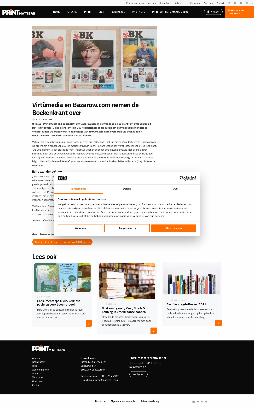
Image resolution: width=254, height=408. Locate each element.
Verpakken (118, 12)
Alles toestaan (173, 228)
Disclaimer (100, 401)
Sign (101, 12)
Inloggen (213, 11)
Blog (34, 365)
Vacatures (195, 3)
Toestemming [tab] (78, 188)
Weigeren (80, 228)
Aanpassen (127, 228)
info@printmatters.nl (106, 379)
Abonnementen (40, 369)
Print (88, 12)
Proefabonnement (135, 3)
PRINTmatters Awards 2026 (170, 12)
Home (56, 12)
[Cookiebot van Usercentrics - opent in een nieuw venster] (182, 178)
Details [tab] (127, 188)
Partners (138, 12)
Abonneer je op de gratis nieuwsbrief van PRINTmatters (62, 242)
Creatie (72, 12)
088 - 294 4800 (109, 376)
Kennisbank (165, 3)
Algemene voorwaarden (123, 401)
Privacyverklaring (150, 401)
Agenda (152, 3)
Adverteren (180, 3)
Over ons (208, 3)
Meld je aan (138, 374)
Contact (220, 3)
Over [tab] (176, 188)
